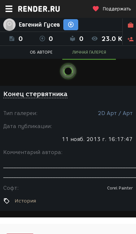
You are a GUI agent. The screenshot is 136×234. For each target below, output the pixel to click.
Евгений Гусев (39, 24)
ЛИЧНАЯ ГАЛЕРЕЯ (89, 52)
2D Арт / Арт (115, 113)
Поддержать (111, 9)
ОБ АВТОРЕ (41, 52)
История (25, 201)
